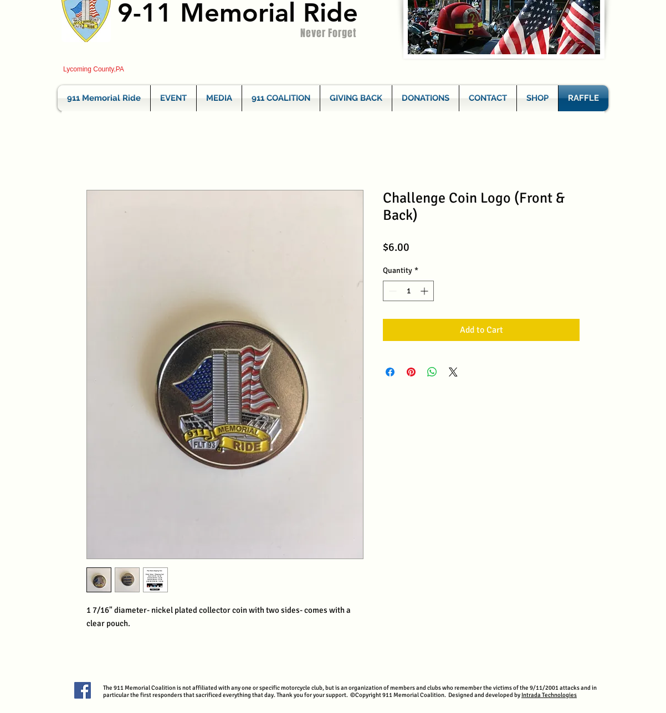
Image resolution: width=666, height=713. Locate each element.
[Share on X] (453, 372)
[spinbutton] (408, 291)
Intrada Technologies (549, 695)
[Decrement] (391, 291)
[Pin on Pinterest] (411, 372)
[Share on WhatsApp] (432, 372)
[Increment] (425, 291)
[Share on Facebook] (390, 372)
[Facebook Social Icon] (82, 690)
